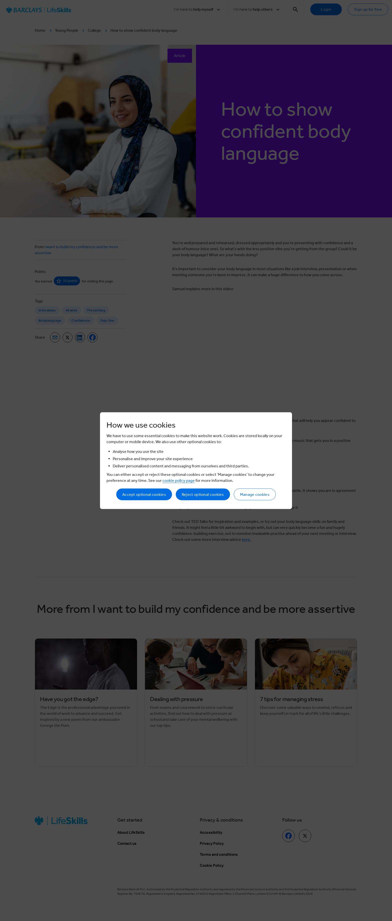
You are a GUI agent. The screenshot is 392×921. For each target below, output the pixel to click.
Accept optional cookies (144, 494)
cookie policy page (178, 480)
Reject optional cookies (203, 494)
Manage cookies (255, 494)
